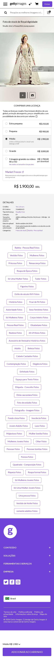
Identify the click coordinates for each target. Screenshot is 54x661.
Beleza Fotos (34, 348)
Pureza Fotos (27, 457)
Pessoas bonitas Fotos (37, 449)
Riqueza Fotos (14, 472)
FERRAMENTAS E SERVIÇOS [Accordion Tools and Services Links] (27, 563)
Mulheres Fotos (37, 255)
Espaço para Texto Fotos (27, 379)
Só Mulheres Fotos (14, 317)
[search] (6, 12)
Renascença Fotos (37, 263)
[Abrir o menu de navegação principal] (5, 4)
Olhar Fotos (41, 441)
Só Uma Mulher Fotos (18, 278)
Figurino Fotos (27, 286)
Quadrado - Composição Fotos (27, 464)
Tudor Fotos (40, 278)
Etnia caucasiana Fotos (27, 395)
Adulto (17, 348)
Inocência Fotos (39, 418)
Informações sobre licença (26, 614)
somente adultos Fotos (27, 511)
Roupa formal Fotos (37, 472)
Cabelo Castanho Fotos (27, 356)
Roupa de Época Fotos (27, 271)
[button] (27, 60)
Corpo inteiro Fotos (39, 317)
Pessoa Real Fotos (15, 325)
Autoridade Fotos (14, 309)
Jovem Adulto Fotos (18, 425)
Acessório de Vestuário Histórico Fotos (27, 340)
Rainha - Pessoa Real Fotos (27, 247)
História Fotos (15, 302)
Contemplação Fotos (16, 364)
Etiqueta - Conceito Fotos (27, 387)
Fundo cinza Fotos (16, 418)
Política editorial (25, 612)
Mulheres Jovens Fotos (18, 441)
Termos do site (10, 612)
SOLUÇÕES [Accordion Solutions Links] (27, 555)
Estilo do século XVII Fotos (27, 294)
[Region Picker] (27, 598)
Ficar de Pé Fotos (37, 302)
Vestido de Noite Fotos (27, 503)
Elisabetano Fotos (38, 325)
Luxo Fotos (40, 425)
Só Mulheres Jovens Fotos (27, 480)
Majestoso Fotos (14, 433)
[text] (26, 12)
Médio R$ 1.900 (11, 654)
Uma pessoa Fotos (27, 495)
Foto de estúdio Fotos (27, 402)
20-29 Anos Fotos (37, 332)
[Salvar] (23, 95)
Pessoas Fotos (13, 449)
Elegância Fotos (40, 364)
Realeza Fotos (15, 332)
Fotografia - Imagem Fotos (27, 410)
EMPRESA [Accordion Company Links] (27, 571)
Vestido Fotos (16, 255)
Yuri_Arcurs (20, 207)
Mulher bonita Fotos (38, 433)
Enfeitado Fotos (27, 371)
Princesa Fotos (15, 263)
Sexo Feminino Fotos (38, 309)
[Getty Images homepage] (18, 4)
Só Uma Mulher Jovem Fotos (27, 487)
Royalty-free (20, 212)
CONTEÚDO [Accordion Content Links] (27, 547)
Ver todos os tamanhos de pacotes (21, 164)
